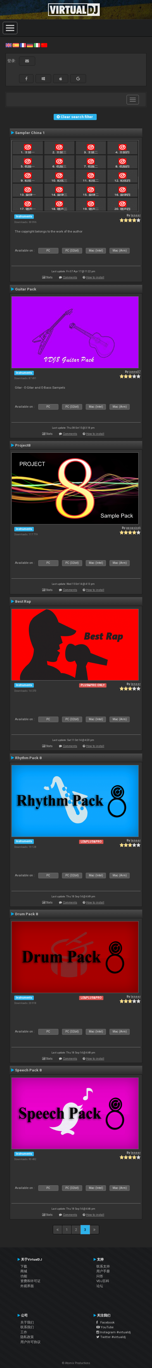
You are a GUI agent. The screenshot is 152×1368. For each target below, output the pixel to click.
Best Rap (23, 601)
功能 (23, 1276)
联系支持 (103, 1266)
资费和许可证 (30, 1281)
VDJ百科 (102, 1281)
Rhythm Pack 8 (28, 757)
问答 (99, 1276)
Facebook (105, 1322)
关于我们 (27, 1322)
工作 (23, 1332)
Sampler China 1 (30, 132)
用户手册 (103, 1271)
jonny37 (135, 372)
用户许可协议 (30, 1342)
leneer (136, 215)
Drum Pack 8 (26, 914)
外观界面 (27, 1286)
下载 (23, 1266)
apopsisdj (133, 528)
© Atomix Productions (76, 1363)
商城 (23, 1271)
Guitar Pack (25, 289)
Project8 (22, 445)
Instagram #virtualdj (113, 1332)
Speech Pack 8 (28, 1070)
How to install (95, 277)
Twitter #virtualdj (111, 1337)
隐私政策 (27, 1337)
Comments (70, 277)
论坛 (99, 1286)
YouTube (104, 1327)
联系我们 (27, 1327)
